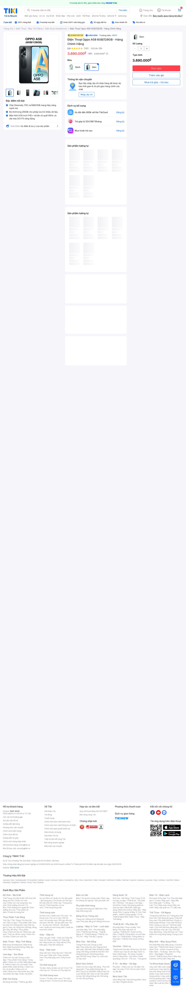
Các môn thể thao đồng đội (166, 927)
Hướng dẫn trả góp (11, 838)
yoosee (149, 880)
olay (155, 880)
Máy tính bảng (14, 949)
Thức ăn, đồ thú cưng (16, 934)
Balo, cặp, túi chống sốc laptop (93, 899)
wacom (133, 880)
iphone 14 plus (99, 16)
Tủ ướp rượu (176, 907)
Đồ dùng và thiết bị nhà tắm (93, 952)
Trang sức (80, 919)
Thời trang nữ (46, 895)
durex (61, 880)
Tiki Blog (48, 815)
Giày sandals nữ (54, 940)
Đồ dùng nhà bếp (10, 982)
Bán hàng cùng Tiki (88, 815)
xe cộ (42, 16)
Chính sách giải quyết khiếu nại (57, 829)
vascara (6, 880)
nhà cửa (71, 16)
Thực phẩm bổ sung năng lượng (166, 933)
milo (81, 880)
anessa (141, 880)
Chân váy (57, 903)
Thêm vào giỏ (156, 75)
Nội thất (88, 949)
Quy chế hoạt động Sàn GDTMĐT (94, 811)
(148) (86, 48)
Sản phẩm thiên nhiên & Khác (17, 965)
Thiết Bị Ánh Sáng (165, 947)
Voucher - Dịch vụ (122, 946)
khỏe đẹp (60, 16)
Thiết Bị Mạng (90, 934)
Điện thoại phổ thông (16, 947)
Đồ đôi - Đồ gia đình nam (58, 923)
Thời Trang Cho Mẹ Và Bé (13, 898)
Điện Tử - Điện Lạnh (159, 895)
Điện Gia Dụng (10, 979)
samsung (122, 16)
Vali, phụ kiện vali (102, 900)
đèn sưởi (162, 967)
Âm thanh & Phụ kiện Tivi (159, 898)
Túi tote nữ (55, 970)
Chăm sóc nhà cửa (18, 937)
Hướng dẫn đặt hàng (11, 824)
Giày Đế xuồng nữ (56, 945)
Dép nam (53, 955)
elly (76, 880)
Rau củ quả (12, 923)
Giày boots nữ (49, 942)
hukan (23, 882)
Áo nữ (42, 898)
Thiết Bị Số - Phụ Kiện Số (125, 924)
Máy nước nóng (165, 905)
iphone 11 (112, 16)
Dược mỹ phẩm (26, 974)
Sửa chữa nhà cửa (88, 947)
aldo (96, 880)
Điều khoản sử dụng (52, 832)
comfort (169, 880)
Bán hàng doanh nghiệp (54, 842)
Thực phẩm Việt (24, 923)
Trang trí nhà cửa (83, 945)
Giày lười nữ (61, 942)
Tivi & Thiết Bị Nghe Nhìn (127, 915)
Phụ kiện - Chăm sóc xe (123, 967)
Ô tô (127, 969)
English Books (127, 982)
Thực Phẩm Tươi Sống (14, 917)
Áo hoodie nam (51, 920)
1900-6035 (15, 811)
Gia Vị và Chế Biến (88, 971)
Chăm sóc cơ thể (15, 962)
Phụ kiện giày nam (52, 957)
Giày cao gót (45, 938)
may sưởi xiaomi (162, 974)
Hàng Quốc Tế (120, 895)
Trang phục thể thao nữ (159, 916)
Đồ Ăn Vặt (85, 974)
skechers (88, 880)
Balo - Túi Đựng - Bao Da (164, 952)
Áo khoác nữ (59, 900)
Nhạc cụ (95, 956)
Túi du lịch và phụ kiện (90, 898)
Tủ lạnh (157, 900)
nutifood (110, 880)
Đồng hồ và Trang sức (87, 916)
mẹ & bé (50, 16)
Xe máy (120, 969)
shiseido (6, 882)
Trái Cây (6, 920)
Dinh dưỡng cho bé (16, 905)
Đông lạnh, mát (20, 925)
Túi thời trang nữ (48, 965)
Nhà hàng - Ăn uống (126, 954)
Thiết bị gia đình (25, 982)
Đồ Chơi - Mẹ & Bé (12, 895)
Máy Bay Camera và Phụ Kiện (165, 957)
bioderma (69, 880)
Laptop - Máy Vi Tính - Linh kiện (92, 926)
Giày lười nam (45, 953)
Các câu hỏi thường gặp (13, 817)
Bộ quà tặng (88, 978)
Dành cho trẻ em (15, 932)
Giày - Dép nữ (47, 934)
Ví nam (42, 978)
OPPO (114, 35)
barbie (41, 880)
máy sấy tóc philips (167, 969)
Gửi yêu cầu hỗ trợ (10, 820)
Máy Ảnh (171, 959)
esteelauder (21, 880)
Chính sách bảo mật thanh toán (57, 822)
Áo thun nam (45, 916)
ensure (54, 880)
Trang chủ (148, 10)
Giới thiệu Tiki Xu (51, 835)
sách (78, 16)
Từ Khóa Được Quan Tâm (162, 963)
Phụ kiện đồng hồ (88, 921)
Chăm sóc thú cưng (84, 967)
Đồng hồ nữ (90, 919)
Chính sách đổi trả (10, 834)
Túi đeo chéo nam (54, 978)
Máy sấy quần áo (162, 907)
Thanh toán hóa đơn (121, 949)
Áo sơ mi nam (56, 918)
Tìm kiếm (123, 10)
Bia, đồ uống (12, 930)
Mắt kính (99, 909)
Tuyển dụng (49, 818)
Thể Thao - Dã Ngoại (160, 912)
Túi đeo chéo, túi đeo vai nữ (51, 968)
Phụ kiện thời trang (85, 905)
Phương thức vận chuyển (13, 827)
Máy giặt (157, 903)
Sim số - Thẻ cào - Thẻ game (134, 959)
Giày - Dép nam (47, 949)
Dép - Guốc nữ (58, 938)
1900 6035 (14, 868)
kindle (118, 880)
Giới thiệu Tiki (50, 811)
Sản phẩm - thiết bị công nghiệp (129, 913)
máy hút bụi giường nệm (164, 977)
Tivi (155, 905)
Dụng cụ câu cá (161, 925)
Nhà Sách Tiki (120, 976)
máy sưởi (153, 967)
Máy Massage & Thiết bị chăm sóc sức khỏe (19, 963)
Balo (78, 898)
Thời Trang (135, 898)
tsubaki (40, 882)
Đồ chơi (29, 898)
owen (47, 880)
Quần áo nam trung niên (55, 927)
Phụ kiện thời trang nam (91, 910)
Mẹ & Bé (128, 907)
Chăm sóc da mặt (10, 957)
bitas (177, 880)
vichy (29, 882)
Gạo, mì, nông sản (16, 927)
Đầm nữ (49, 898)
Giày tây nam (57, 953)
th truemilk (32, 880)
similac (162, 880)
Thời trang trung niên (53, 907)
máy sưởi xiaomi (168, 976)
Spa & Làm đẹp (130, 952)
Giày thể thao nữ (170, 932)
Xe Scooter (135, 969)
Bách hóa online (125, 910)
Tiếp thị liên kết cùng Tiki (55, 839)
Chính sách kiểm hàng (12, 831)
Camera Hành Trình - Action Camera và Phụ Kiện (165, 949)
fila (34, 882)
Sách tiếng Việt (119, 980)
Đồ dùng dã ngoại (166, 918)
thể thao (86, 16)
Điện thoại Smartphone (12, 945)
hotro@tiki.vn (24, 845)
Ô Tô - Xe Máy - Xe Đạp (125, 963)
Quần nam (55, 916)
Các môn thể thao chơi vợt (165, 928)
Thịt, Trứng (15, 920)
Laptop (99, 937)
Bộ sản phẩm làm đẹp (18, 972)
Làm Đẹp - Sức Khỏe (13, 954)
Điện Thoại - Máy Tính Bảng (17, 941)
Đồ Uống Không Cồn (91, 976)
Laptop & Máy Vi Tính (132, 912)
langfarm (15, 882)
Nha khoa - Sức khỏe (128, 956)
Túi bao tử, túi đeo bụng (62, 981)
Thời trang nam (47, 912)
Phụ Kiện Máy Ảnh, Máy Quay (161, 945)
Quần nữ (57, 898)
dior (12, 880)
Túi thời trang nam (49, 975)
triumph (102, 880)
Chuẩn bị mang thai (16, 912)
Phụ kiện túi (66, 970)
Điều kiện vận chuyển (53, 846)
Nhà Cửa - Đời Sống (86, 941)
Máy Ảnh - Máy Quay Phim (162, 941)
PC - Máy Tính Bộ (87, 937)
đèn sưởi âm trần (161, 983)
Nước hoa (12, 971)
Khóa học (135, 949)
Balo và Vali (82, 895)
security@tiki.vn (23, 848)
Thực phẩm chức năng (17, 960)
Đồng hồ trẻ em (103, 921)
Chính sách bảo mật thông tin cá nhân (60, 825)
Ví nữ (66, 968)
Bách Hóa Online (84, 963)
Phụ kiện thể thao (166, 920)
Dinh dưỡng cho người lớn (18, 907)
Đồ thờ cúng (86, 956)
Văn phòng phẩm (134, 980)
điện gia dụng (30, 16)
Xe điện (137, 967)
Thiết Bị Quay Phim (164, 956)
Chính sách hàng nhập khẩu (14, 841)
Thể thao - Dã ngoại (124, 903)
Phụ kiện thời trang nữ (85, 909)
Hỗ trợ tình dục (24, 971)
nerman (125, 880)
